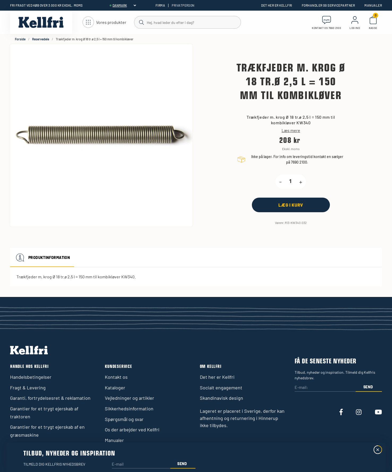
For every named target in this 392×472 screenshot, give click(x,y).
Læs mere (291, 130)
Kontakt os (116, 377)
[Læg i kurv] (291, 205)
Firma (160, 5)
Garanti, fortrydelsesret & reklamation (50, 398)
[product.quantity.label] (290, 182)
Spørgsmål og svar (124, 419)
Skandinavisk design (221, 398)
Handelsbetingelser (30, 377)
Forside (20, 39)
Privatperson (183, 5)
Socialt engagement (221, 387)
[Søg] (187, 22)
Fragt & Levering (28, 387)
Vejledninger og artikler (129, 398)
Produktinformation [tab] (42, 257)
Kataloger (115, 387)
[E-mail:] (325, 388)
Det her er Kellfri (276, 5)
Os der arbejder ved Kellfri (132, 429)
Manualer (373, 5)
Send (368, 387)
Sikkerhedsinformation (129, 408)
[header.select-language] (124, 5)
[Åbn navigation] (104, 22)
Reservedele (40, 39)
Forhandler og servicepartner (328, 5)
